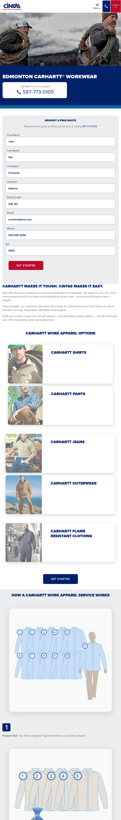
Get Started (26, 265)
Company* (13, 166)
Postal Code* (14, 197)
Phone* (11, 228)
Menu (98, 6)
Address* (12, 182)
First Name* (13, 135)
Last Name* (13, 150)
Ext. (8, 244)
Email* (10, 213)
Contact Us (115, 6)
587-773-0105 (38, 92)
